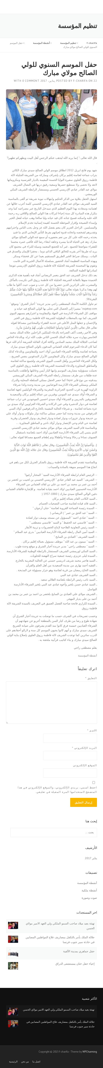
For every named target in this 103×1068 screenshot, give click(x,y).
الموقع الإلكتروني (85, 765)
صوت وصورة (89, 898)
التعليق (91, 678)
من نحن (25, 1061)
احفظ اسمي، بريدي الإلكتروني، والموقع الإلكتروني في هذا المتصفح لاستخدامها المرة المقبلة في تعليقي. (57, 790)
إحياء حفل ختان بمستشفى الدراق (75, 963)
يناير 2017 (91, 858)
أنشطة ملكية (89, 890)
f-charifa (80, 81)
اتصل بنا (36, 1061)
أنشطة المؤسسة (87, 655)
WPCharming (89, 1051)
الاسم (92, 730)
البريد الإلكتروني (84, 748)
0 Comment (31, 81)
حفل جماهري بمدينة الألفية (79, 951)
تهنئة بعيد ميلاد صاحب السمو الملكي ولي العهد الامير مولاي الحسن (59, 1009)
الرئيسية (13, 1061)
